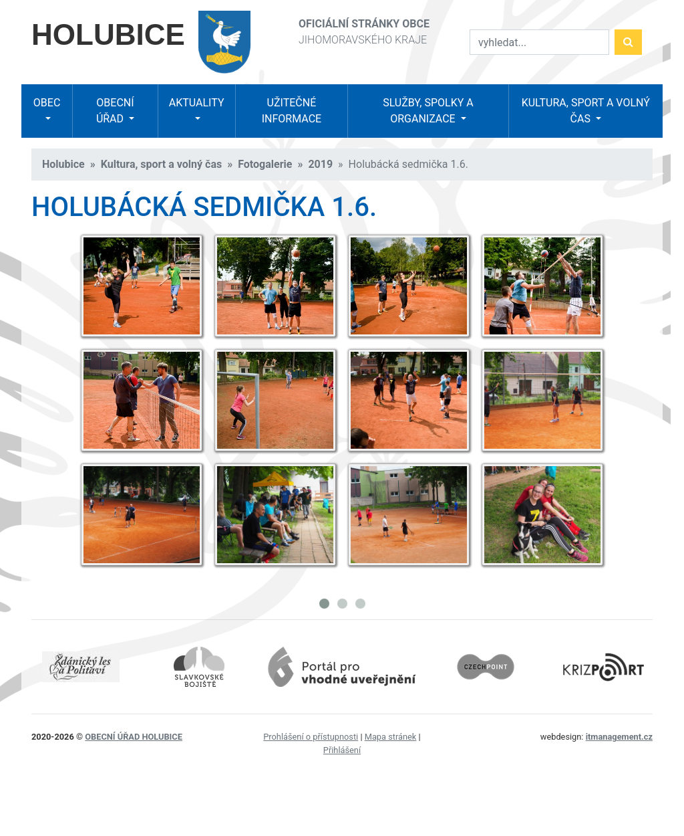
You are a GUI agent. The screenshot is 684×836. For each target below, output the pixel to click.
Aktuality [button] (196, 102)
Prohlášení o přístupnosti (310, 737)
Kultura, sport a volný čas (161, 164)
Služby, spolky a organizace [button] (428, 110)
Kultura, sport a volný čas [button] (586, 110)
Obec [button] (46, 102)
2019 (320, 164)
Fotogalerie (265, 164)
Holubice (63, 164)
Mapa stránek (391, 737)
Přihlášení (342, 750)
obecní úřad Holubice (133, 737)
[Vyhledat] (539, 42)
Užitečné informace (291, 110)
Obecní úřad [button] (115, 110)
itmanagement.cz (619, 737)
